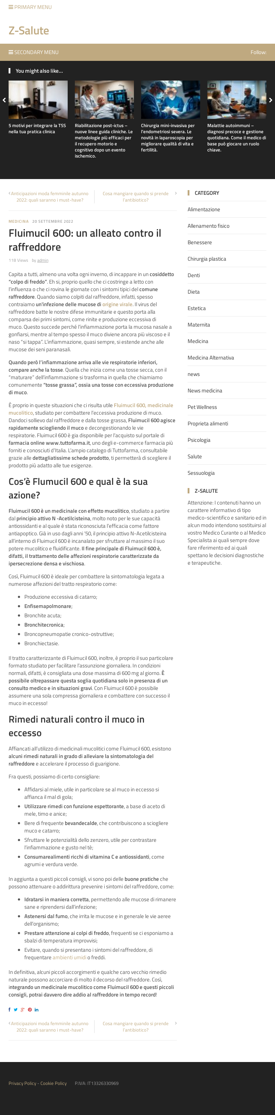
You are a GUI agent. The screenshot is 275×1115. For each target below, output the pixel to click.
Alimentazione (204, 209)
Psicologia (199, 440)
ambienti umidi (69, 957)
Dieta (194, 292)
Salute (195, 456)
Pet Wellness (202, 407)
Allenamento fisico (209, 226)
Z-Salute (29, 30)
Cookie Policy (53, 1083)
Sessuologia (201, 473)
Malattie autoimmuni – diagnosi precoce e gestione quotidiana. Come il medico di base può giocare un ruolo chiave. (236, 137)
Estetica (197, 308)
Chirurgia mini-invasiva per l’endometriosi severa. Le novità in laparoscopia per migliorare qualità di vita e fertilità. (168, 137)
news (194, 374)
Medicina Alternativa (211, 357)
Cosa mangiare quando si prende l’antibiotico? (136, 196)
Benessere (200, 242)
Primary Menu (30, 7)
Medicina (19, 221)
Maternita (199, 324)
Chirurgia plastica (207, 259)
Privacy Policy (22, 1083)
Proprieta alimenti (208, 423)
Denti (194, 275)
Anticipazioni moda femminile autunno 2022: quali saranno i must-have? (49, 196)
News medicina (205, 390)
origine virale (117, 304)
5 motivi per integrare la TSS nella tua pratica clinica (37, 128)
